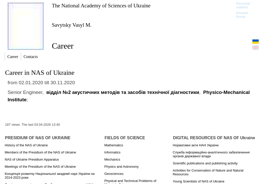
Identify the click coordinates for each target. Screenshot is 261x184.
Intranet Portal (242, 15)
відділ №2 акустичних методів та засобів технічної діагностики (122, 92)
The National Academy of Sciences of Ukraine (101, 5)
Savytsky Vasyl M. (71, 25)
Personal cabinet (243, 5)
